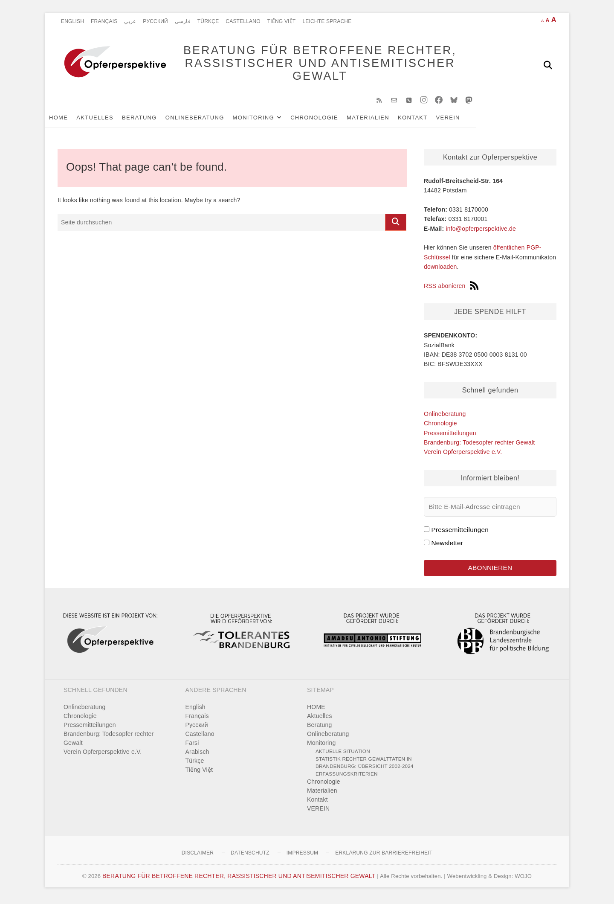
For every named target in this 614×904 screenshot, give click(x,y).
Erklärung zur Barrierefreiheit (383, 857)
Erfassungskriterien (347, 777)
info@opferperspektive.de (481, 231)
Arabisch (197, 755)
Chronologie (327, 120)
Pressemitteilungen (450, 435)
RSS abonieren (451, 288)
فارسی (183, 21)
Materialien (380, 120)
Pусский (155, 21)
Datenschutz (250, 857)
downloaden (440, 269)
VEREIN (461, 120)
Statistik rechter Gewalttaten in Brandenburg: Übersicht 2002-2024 (365, 766)
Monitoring (266, 120)
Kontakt (425, 120)
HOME (71, 120)
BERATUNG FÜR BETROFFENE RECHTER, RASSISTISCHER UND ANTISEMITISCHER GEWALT (311, 64)
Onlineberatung (207, 120)
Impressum (302, 857)
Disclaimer (198, 857)
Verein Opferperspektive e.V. (463, 454)
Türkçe (208, 21)
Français (104, 21)
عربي (130, 21)
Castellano (243, 21)
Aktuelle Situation (343, 755)
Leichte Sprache (326, 21)
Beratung (152, 120)
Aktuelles (107, 120)
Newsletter (447, 545)
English (72, 21)
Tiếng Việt (281, 21)
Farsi (192, 746)
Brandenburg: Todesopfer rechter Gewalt (479, 445)
